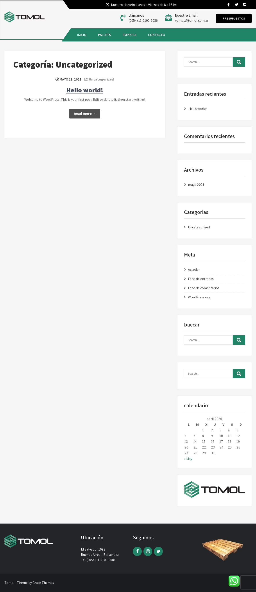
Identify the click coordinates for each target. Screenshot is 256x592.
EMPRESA (129, 34)
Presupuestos (234, 18)
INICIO (81, 34)
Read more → (85, 113)
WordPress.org (199, 297)
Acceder (194, 269)
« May (188, 458)
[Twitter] (158, 551)
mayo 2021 (196, 184)
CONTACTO (156, 34)
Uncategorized (101, 79)
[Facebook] (137, 551)
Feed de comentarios (203, 288)
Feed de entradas (201, 278)
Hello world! (84, 90)
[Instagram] (147, 551)
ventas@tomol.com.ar (191, 20)
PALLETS (104, 34)
